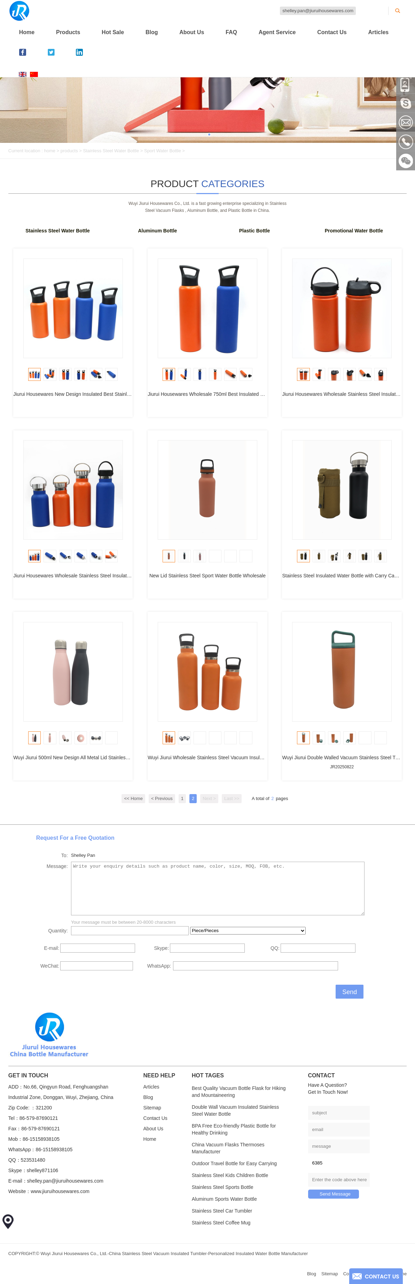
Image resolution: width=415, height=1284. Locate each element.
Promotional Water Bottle (354, 230)
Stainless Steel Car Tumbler (222, 1211)
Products (68, 32)
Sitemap (152, 1107)
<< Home (133, 798)
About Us (191, 32)
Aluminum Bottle (157, 230)
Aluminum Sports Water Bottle (224, 1199)
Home (26, 32)
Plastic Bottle (254, 230)
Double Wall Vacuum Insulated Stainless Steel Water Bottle (235, 1110)
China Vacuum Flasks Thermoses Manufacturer (228, 1148)
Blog (152, 32)
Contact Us (331, 32)
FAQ (231, 32)
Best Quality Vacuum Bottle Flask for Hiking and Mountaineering (239, 1091)
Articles (378, 32)
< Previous (162, 798)
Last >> (231, 798)
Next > (209, 798)
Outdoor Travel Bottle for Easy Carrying (234, 1163)
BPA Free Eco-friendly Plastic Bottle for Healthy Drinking (234, 1129)
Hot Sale (113, 32)
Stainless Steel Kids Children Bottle (230, 1175)
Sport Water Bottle (162, 150)
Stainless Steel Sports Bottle (222, 1187)
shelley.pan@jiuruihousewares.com (317, 10)
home (49, 150)
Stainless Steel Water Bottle (111, 150)
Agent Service (277, 32)
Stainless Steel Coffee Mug (221, 1222)
